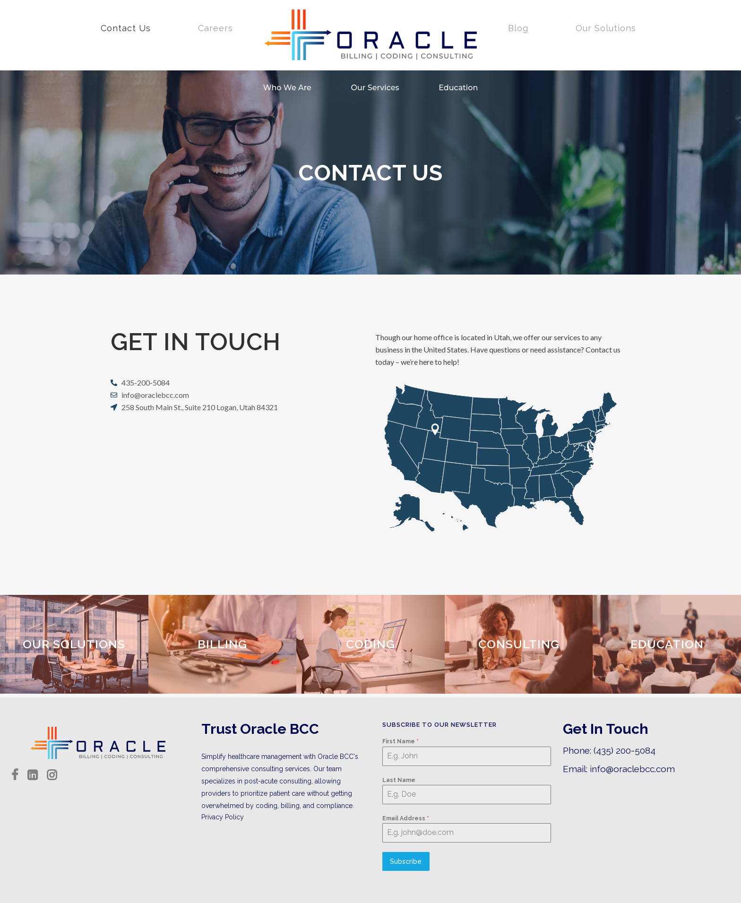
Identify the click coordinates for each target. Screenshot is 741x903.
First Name (400, 741)
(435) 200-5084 (624, 750)
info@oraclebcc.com (632, 769)
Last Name (398, 780)
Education (458, 87)
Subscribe (406, 861)
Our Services (375, 87)
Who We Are (287, 87)
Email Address (405, 818)
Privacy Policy (222, 817)
